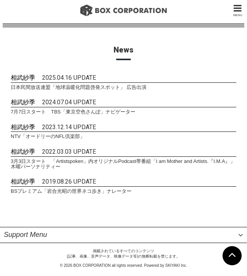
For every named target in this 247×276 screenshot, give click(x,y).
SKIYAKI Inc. (176, 251)
